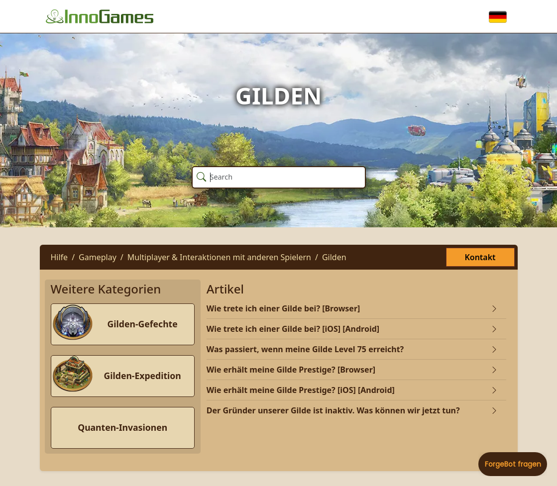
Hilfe (59, 257)
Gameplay (97, 257)
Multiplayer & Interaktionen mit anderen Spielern (219, 257)
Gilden (334, 257)
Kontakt (479, 257)
